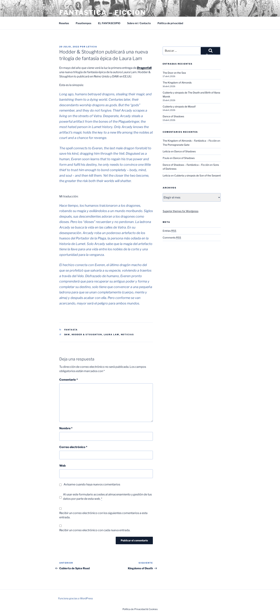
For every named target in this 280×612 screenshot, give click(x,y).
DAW (67, 334)
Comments (172, 237)
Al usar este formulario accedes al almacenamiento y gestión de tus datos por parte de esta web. (107, 497)
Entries (169, 230)
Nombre (65, 428)
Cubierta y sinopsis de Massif (179, 106)
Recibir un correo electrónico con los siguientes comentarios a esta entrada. (103, 515)
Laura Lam (111, 334)
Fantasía (71, 329)
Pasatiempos (83, 23)
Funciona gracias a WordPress (75, 598)
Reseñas (64, 23)
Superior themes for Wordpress (180, 211)
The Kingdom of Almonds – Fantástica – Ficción (190, 140)
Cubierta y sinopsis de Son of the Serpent (197, 175)
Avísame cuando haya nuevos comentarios (92, 484)
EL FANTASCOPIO (109, 23)
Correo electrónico (73, 447)
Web (62, 465)
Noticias (127, 334)
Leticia (91, 46)
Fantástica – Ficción (102, 12)
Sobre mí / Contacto (139, 23)
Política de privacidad (170, 23)
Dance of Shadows (173, 116)
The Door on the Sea (174, 72)
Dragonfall (144, 68)
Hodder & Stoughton (87, 334)
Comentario (68, 379)
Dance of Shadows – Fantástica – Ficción (186, 164)
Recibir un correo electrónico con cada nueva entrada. (94, 530)
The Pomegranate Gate (176, 144)
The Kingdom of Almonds (177, 82)
